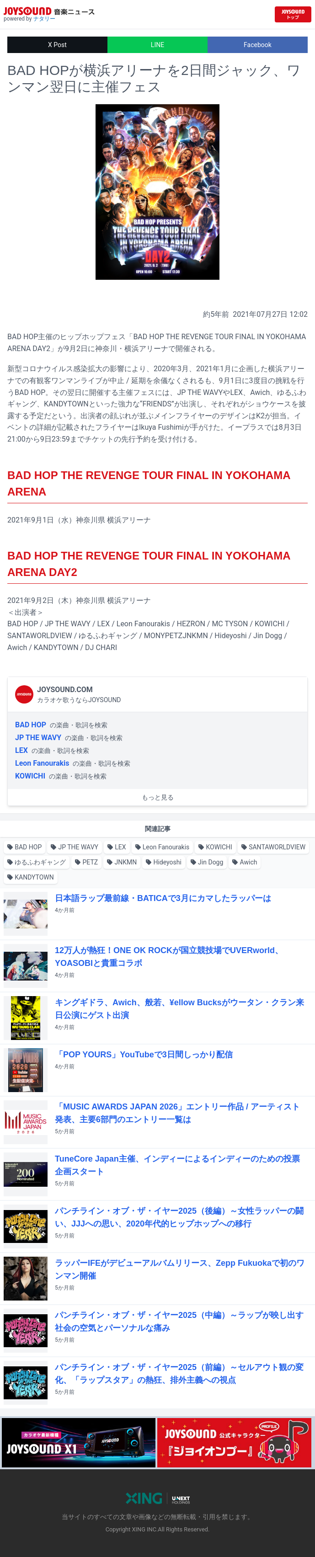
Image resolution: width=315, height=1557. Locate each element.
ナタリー (44, 19)
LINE (157, 44)
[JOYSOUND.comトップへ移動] (293, 14)
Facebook (258, 44)
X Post (57, 44)
